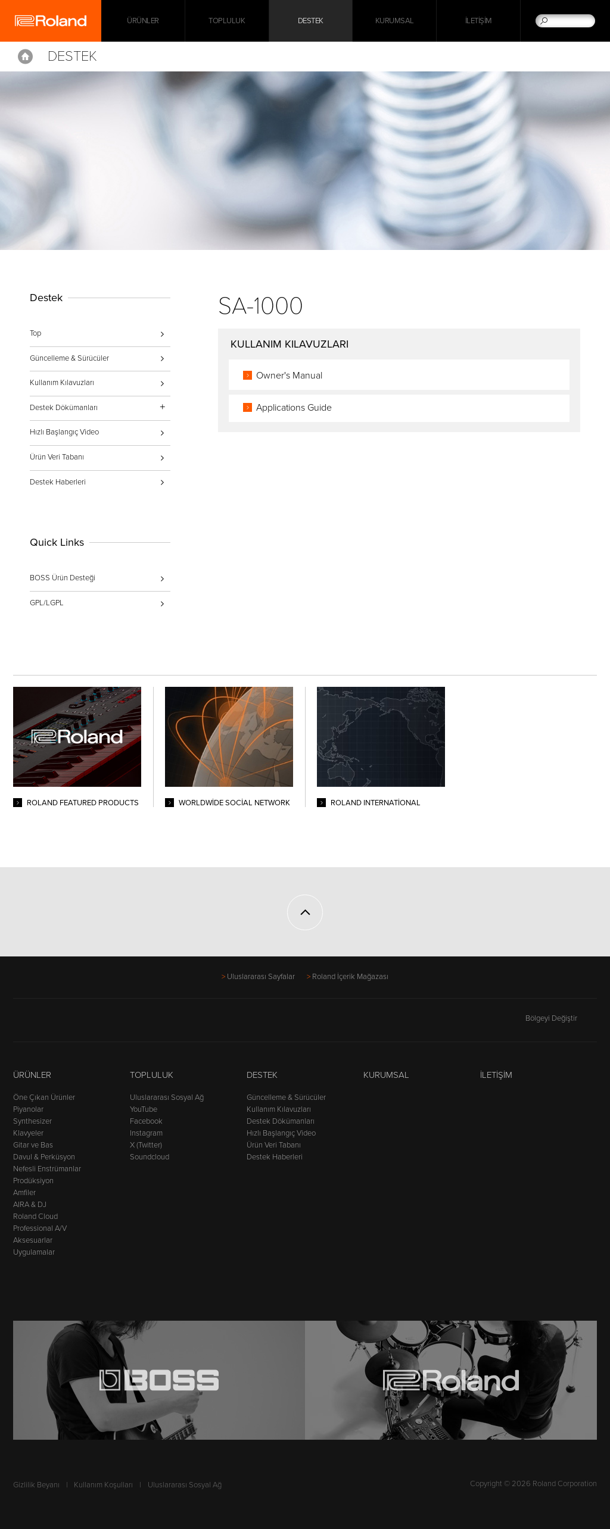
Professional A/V (40, 1228)
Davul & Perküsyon (44, 1157)
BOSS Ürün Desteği (62, 578)
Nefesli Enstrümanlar (47, 1169)
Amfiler (24, 1192)
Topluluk (226, 21)
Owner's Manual (289, 376)
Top (35, 333)
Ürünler (32, 1075)
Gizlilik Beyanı (36, 1485)
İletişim (478, 21)
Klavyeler (28, 1133)
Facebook (146, 1121)
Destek (310, 21)
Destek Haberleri (58, 482)
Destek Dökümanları (281, 1121)
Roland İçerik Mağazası (350, 976)
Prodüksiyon (33, 1181)
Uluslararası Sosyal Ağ (167, 1097)
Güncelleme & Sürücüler (69, 358)
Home (25, 56)
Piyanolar (28, 1109)
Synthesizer (32, 1121)
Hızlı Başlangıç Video (64, 432)
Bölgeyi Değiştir (561, 1018)
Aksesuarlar (32, 1240)
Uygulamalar (34, 1252)
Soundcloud (149, 1157)
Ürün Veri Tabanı (57, 457)
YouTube (143, 1109)
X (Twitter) (146, 1145)
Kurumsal (394, 21)
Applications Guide (294, 408)
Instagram (146, 1133)
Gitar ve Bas (33, 1145)
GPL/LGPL (47, 603)
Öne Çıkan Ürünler (44, 1097)
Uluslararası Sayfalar (261, 976)
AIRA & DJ (29, 1204)
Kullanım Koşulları (103, 1485)
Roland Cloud (35, 1216)
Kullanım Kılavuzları (62, 382)
